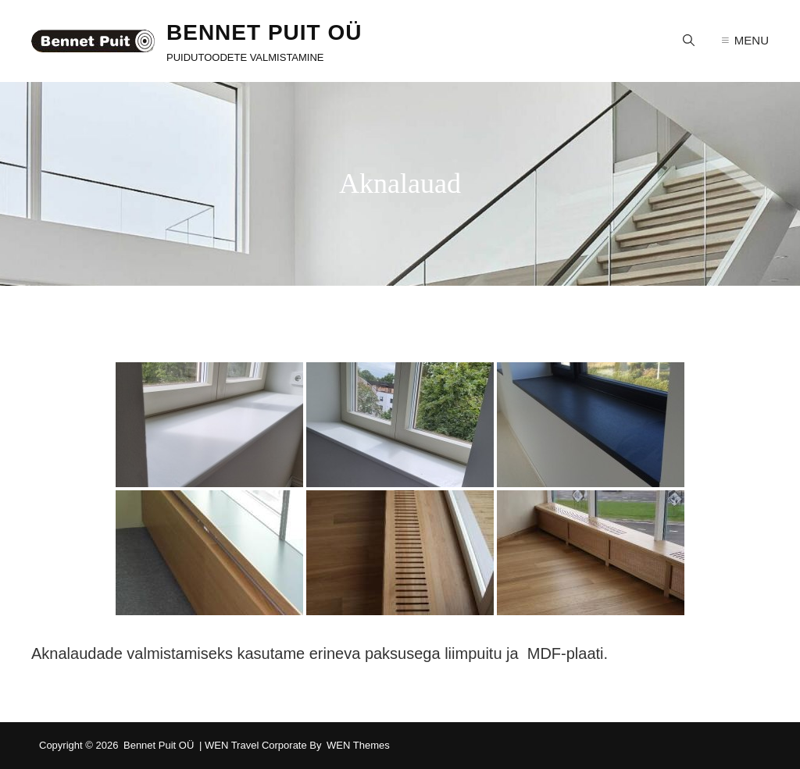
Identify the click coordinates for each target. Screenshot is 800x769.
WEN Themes (358, 745)
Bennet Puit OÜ (264, 32)
